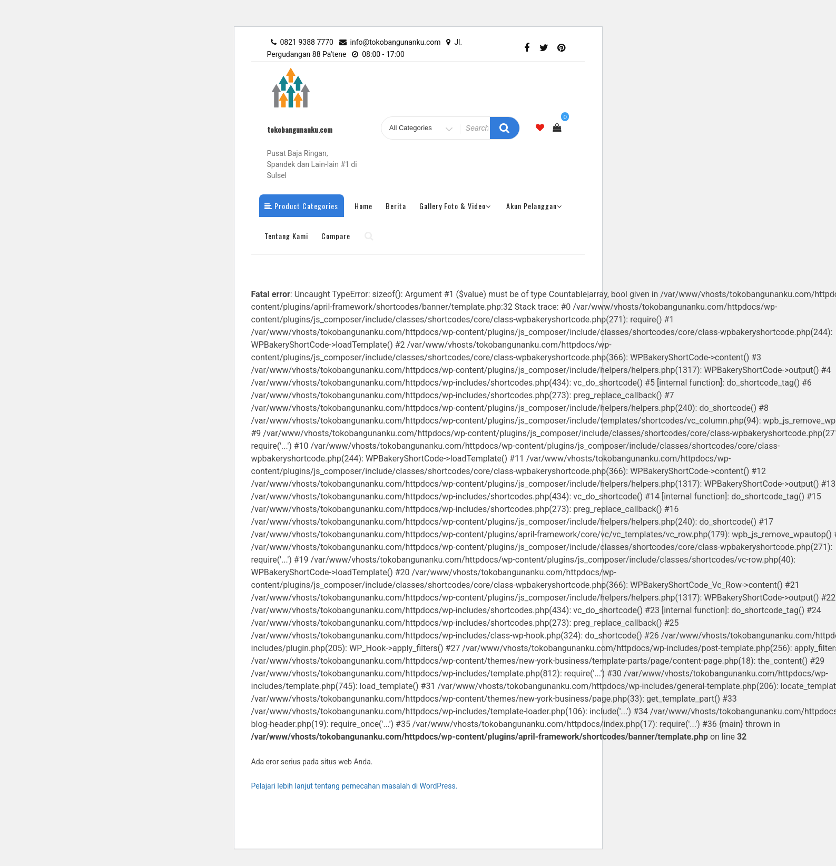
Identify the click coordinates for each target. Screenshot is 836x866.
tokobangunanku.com (299, 129)
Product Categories (301, 205)
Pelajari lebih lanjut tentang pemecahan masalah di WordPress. (354, 786)
